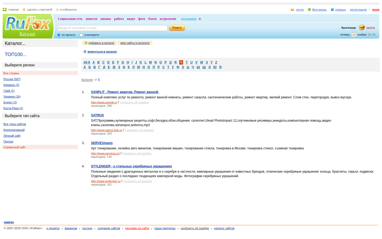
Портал (8, 141)
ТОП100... (16, 54)
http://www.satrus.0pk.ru (106, 130)
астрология (168, 19)
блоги (152, 19)
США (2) (9, 90)
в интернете (91, 34)
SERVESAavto (102, 143)
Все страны (11, 73)
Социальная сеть (70, 19)
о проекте (52, 228)
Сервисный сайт (14, 147)
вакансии (71, 228)
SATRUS (97, 115)
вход (375, 9)
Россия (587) (12, 79)
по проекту (68, 34)
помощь (340, 9)
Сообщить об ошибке (134, 102)
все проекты (189, 18)
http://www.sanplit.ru (104, 102)
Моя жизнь (319, 9)
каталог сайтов (224, 228)
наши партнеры (164, 228)
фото (141, 19)
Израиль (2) (11, 84)
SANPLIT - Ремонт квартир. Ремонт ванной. (125, 92)
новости (91, 19)
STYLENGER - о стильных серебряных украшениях (131, 166)
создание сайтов (109, 228)
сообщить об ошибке (195, 228)
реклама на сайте (137, 228)
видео (131, 19)
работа (119, 19)
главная (13, 9)
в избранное (68, 9)
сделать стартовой (39, 9)
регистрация (358, 9)
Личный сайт (12, 135)
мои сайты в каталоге (135, 42)
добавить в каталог (102, 42)
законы (105, 19)
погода (371, 27)
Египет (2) (10, 102)
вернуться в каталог (102, 51)
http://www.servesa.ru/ (105, 153)
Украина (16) (12, 96)
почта (300, 9)
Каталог (28, 33)
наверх (9, 222)
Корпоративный (14, 129)
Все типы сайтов (14, 124)
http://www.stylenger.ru (105, 181)
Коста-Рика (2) (13, 108)
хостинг (87, 228)
